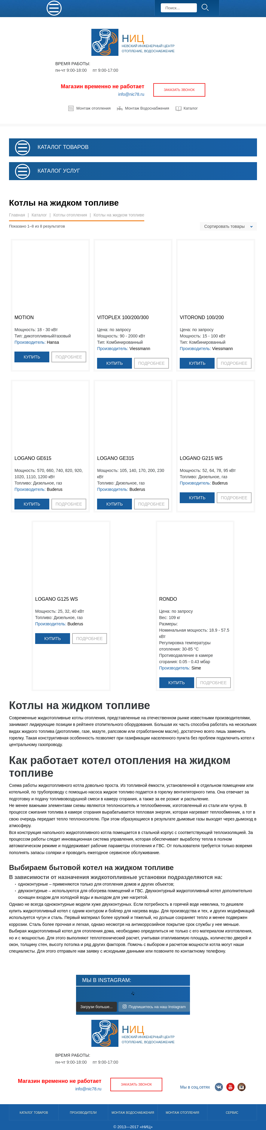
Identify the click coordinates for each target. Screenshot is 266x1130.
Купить (32, 357)
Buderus (55, 489)
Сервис (232, 1112)
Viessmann (140, 348)
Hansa (53, 342)
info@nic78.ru (131, 94)
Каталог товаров (34, 1112)
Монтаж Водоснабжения (147, 108)
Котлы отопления (70, 215)
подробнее (69, 357)
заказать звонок (179, 90)
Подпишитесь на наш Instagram (154, 1006)
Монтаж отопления (93, 108)
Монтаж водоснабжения (133, 1112)
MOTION (24, 317)
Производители (83, 1112)
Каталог (191, 108)
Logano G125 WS (56, 599)
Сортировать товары (224, 226)
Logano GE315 (115, 458)
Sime (196, 668)
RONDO (168, 599)
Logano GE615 (32, 458)
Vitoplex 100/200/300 (122, 317)
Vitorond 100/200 (202, 317)
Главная (17, 215)
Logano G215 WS (201, 458)
